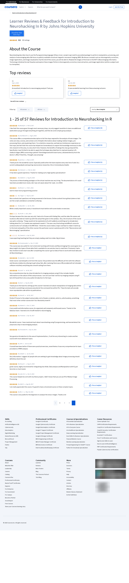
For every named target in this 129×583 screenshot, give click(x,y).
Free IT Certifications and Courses (107, 438)
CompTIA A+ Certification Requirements (108, 427)
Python (7, 445)
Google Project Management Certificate (47, 433)
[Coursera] (11, 7)
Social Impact (9, 501)
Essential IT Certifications (104, 435)
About (7, 463)
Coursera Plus (9, 477)
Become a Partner (10, 498)
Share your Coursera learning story (15, 507)
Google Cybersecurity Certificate (45, 424)
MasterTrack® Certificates (12, 483)
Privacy (68, 472)
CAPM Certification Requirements (107, 424)
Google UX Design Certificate (44, 436)
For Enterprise (9, 489)
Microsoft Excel (9, 439)
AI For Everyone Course (73, 427)
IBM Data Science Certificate (44, 445)
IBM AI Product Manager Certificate (46, 442)
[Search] (80, 7)
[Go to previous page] (55, 403)
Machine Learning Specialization (75, 442)
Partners (38, 466)
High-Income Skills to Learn (105, 441)
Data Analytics (9, 430)
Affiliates (69, 489)
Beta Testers (39, 469)
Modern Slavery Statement (74, 492)
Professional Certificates (12, 480)
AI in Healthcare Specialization (75, 430)
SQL (6, 448)
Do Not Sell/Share (71, 495)
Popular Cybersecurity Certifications (107, 450)
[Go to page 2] (64, 403)
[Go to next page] (73, 403)
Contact (68, 480)
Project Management (11, 442)
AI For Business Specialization (75, 424)
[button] (30, 7)
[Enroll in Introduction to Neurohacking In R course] (17, 33)
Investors (69, 466)
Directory (69, 486)
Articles (68, 483)
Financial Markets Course (73, 439)
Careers (7, 472)
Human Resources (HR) (11, 436)
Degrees (7, 486)
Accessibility (70, 477)
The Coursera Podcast (42, 474)
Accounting (8, 421)
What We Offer (9, 466)
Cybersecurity (9, 427)
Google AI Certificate (42, 421)
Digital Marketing (10, 433)
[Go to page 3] (69, 403)
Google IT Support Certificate (44, 430)
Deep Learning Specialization (74, 433)
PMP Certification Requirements (106, 447)
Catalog (7, 474)
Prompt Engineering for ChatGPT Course (78, 445)
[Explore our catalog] (23, 7)
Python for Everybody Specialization (77, 448)
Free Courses (9, 504)
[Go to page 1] (60, 403)
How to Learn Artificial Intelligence (107, 444)
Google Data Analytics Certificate (45, 427)
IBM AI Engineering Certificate (44, 439)
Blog (37, 472)
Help (67, 474)
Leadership (8, 469)
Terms (68, 469)
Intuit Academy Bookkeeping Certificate (47, 448)
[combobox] (57, 7)
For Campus (8, 495)
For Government (10, 492)
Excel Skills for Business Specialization (77, 436)
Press (68, 463)
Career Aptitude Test (103, 421)
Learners (38, 463)
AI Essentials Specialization (74, 421)
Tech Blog (39, 477)
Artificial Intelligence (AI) (12, 424)
